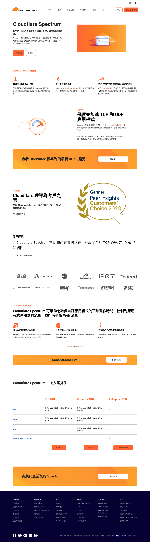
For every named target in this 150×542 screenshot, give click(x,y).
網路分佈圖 (123, 507)
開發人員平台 (39, 517)
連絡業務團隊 (131, 10)
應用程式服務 (39, 507)
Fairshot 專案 (102, 516)
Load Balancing (107, 88)
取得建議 (16, 514)
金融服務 (40, 334)
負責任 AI (80, 514)
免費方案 (16, 503)
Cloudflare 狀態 (61, 521)
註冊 (130, 3)
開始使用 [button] (31, 53)
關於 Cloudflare (125, 503)
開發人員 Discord (61, 514)
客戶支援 (59, 507)
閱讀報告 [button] (113, 159)
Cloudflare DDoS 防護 (113, 125)
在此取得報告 (18, 214)
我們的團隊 (123, 510)
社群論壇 (59, 510)
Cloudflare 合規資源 (84, 503)
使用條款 (87, 535)
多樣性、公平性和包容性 (128, 517)
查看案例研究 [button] (116, 360)
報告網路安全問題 (98, 535)
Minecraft (16, 419)
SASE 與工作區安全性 (41, 510)
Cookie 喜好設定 (123, 535)
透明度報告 (81, 517)
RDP (14, 429)
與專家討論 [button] (18, 53)
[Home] (25, 10)
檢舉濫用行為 (81, 521)
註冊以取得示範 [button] (123, 448)
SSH (14, 409)
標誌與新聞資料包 (126, 514)
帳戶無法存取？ (61, 517)
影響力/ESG (124, 521)
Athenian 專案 (103, 507)
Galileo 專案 (102, 503)
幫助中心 (59, 503)
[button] (101, 38)
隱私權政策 (78, 535)
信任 (78, 507)
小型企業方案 (17, 507)
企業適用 (16, 510)
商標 (134, 535)
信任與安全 (110, 535)
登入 (119, 10)
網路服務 (37, 514)
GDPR (79, 510)
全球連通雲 (38, 503)
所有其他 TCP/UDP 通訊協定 (22, 438)
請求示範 (16, 517)
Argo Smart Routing (71, 88)
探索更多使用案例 (75, 347)
